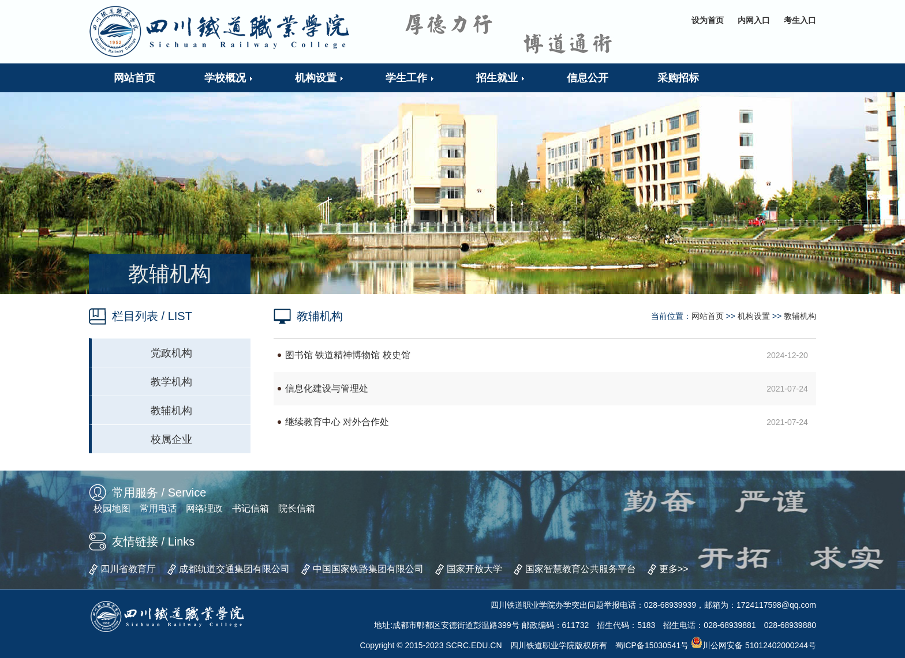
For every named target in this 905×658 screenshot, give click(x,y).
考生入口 (800, 20)
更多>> (674, 569)
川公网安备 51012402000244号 (753, 645)
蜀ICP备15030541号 (652, 645)
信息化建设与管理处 (326, 388)
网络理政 (204, 508)
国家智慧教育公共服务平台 (580, 569)
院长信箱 (296, 508)
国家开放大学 (474, 569)
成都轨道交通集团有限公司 (234, 569)
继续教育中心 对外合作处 (337, 422)
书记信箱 (250, 508)
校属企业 (171, 439)
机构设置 (754, 316)
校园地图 (112, 508)
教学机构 (171, 382)
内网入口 (754, 20)
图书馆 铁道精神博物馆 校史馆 (347, 355)
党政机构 (171, 353)
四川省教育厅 (128, 569)
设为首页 (707, 20)
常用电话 (158, 508)
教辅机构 (171, 410)
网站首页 (707, 316)
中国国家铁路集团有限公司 (368, 569)
